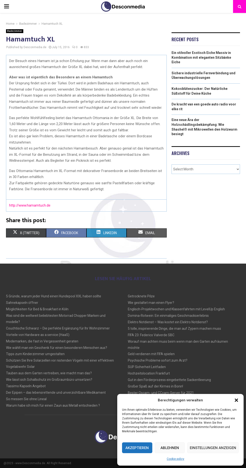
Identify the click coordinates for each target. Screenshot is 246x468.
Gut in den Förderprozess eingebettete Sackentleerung (169, 380)
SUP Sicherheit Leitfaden (147, 367)
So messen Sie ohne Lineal (26, 399)
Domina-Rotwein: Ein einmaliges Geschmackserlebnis (168, 316)
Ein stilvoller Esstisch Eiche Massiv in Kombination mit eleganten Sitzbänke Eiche (201, 57)
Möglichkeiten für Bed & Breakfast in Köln (37, 309)
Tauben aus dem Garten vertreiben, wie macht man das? (49, 373)
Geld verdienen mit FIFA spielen (151, 354)
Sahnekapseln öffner (22, 303)
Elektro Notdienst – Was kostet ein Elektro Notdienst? (168, 322)
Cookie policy (175, 459)
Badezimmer (14, 31)
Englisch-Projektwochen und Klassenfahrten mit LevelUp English (176, 309)
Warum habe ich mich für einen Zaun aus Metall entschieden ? (53, 405)
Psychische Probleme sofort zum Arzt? (157, 360)
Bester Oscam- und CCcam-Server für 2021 (161, 393)
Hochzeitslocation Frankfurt (149, 373)
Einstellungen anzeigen (213, 448)
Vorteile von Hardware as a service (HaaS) (37, 335)
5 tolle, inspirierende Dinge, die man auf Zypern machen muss (174, 328)
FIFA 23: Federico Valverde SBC (151, 335)
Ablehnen (169, 448)
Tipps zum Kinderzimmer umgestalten (35, 354)
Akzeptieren (137, 448)
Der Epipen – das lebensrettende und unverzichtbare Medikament (56, 392)
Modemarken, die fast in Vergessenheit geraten (42, 341)
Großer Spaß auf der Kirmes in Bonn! (155, 386)
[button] (236, 400)
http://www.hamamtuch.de (29, 205)
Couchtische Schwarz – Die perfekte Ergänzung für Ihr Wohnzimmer (58, 328)
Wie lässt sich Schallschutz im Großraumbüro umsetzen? (49, 379)
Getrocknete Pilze (141, 296)
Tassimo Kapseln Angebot (26, 386)
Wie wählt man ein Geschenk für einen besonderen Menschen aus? (56, 348)
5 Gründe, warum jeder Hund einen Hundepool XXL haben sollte (53, 296)
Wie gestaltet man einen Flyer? (151, 303)
